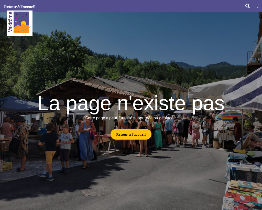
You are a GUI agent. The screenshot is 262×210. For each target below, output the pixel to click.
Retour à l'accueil (20, 6)
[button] (257, 6)
